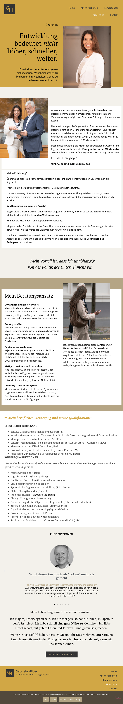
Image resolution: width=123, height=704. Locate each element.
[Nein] (118, 697)
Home (72, 7)
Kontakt (114, 14)
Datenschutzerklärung (70, 699)
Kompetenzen (111, 7)
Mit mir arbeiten (89, 7)
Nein (54, 699)
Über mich (98, 14)
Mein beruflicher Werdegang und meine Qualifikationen (50, 418)
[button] (61, 418)
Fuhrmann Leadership (43, 494)
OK (45, 699)
